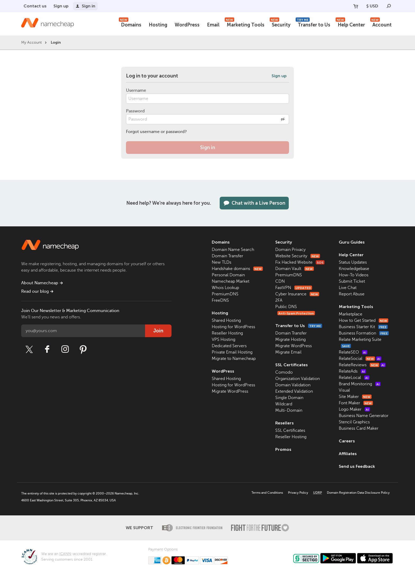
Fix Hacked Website (299, 262)
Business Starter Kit (363, 326)
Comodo (284, 372)
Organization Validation (297, 378)
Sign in (85, 5)
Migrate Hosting (290, 339)
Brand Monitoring (360, 384)
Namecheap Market (230, 281)
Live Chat (348, 287)
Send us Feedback (357, 466)
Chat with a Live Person (254, 203)
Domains (130, 24)
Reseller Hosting (227, 333)
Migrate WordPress (230, 391)
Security (280, 24)
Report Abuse (351, 294)
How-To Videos (353, 275)
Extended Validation (294, 391)
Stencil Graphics (354, 422)
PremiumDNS (225, 294)
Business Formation (364, 333)
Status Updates (353, 262)
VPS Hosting (223, 339)
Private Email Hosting (232, 352)
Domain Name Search (233, 249)
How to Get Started (363, 320)
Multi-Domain (288, 410)
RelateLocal (354, 377)
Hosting (158, 25)
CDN (280, 281)
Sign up (61, 5)
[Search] (389, 6)
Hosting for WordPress (233, 326)
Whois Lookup (225, 287)
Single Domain (289, 397)
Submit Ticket (352, 281)
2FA (278, 300)
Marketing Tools (244, 24)
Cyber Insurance (297, 294)
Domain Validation (292, 385)
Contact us (35, 5)
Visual (344, 390)
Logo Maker (354, 409)
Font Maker (356, 403)
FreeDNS (220, 300)
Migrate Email (288, 352)
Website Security (297, 256)
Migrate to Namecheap (234, 358)
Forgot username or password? (156, 131)
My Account (31, 42)
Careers (347, 440)
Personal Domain (228, 275)
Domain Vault (294, 268)
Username (136, 90)
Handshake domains (237, 268)
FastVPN (293, 287)
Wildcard (283, 404)
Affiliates (348, 453)
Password (135, 111)
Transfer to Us (313, 24)
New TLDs (221, 262)
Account (381, 24)
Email (213, 25)
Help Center (350, 24)
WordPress (187, 25)
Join (158, 331)
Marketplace (350, 314)
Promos (283, 449)
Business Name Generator (364, 415)
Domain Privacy (290, 249)
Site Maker (355, 396)
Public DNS (286, 306)
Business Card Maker (358, 428)
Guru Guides (352, 242)
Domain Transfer (227, 256)
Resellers (284, 422)
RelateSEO (353, 352)
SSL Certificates (291, 364)
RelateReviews (362, 365)
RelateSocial (360, 358)
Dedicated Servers (229, 346)
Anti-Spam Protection (296, 313)
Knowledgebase (354, 268)
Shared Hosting (226, 320)
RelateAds (352, 371)
